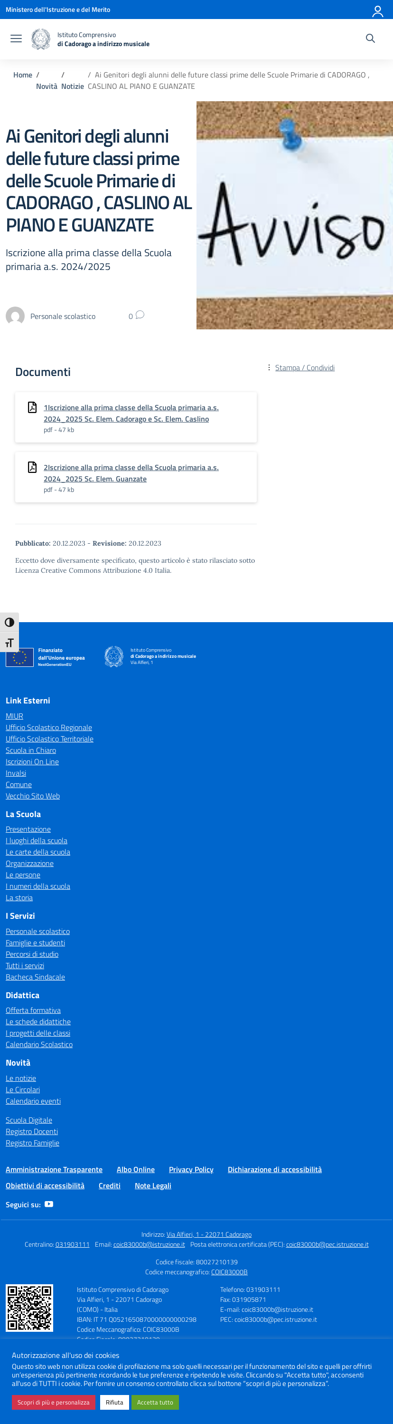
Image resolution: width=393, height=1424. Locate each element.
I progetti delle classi (38, 1033)
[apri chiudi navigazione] (16, 39)
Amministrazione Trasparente (54, 1169)
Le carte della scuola (38, 851)
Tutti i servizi (25, 965)
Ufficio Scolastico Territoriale (50, 738)
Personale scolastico (38, 931)
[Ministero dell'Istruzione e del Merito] (58, 9)
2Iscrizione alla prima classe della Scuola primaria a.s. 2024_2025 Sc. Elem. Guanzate (131, 473)
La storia (19, 897)
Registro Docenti (32, 1131)
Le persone (23, 874)
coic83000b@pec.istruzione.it (327, 1244)
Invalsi (16, 773)
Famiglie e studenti (35, 942)
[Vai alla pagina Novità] (46, 86)
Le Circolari (23, 1089)
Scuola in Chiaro (31, 750)
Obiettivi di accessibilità (45, 1185)
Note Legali (153, 1185)
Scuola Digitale (29, 1120)
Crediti (110, 1185)
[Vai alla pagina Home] (22, 74)
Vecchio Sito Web (33, 795)
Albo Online (136, 1169)
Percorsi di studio (32, 954)
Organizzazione (30, 863)
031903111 (73, 1244)
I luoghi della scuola (36, 840)
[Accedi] (378, 9)
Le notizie (21, 1078)
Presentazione (28, 829)
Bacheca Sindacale (35, 976)
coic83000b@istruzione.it (149, 1244)
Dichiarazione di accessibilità (275, 1169)
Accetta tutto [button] (155, 1402)
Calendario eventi (33, 1100)
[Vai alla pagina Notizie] (72, 86)
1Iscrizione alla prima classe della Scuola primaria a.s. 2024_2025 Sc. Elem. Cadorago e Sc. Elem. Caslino (131, 413)
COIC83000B (229, 1272)
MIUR (14, 716)
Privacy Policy (191, 1169)
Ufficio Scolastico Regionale (49, 727)
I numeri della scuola (38, 886)
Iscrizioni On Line (32, 761)
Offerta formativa (33, 1010)
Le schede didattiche (38, 1021)
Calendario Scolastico (39, 1044)
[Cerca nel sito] (370, 39)
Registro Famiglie (32, 1142)
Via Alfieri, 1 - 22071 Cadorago (209, 1234)
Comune (19, 784)
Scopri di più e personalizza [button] (54, 1402)
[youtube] (49, 1204)
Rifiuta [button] (114, 1402)
